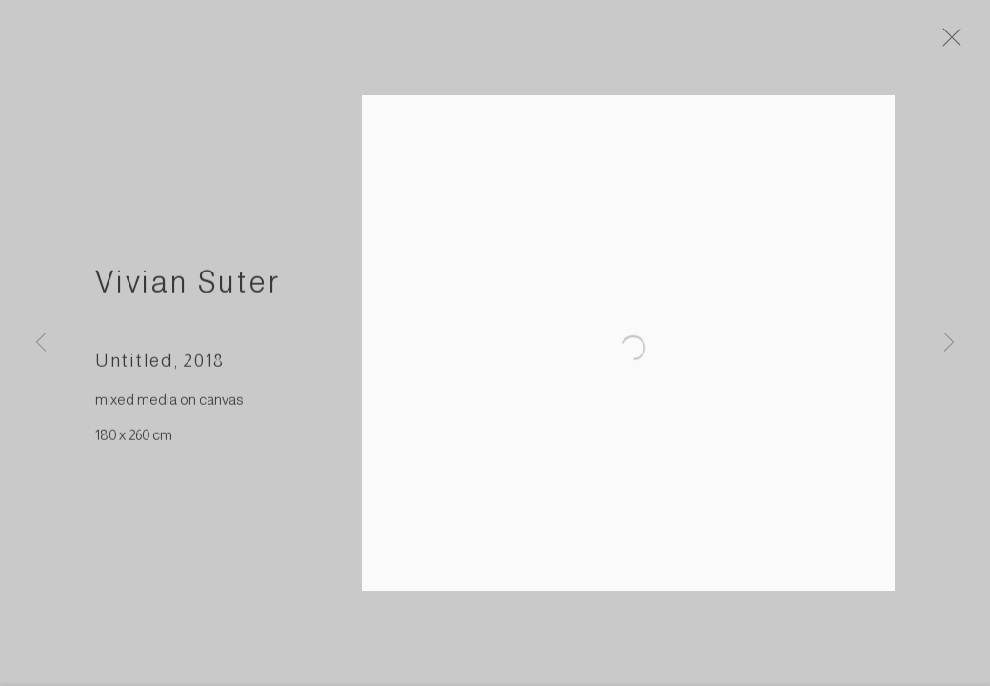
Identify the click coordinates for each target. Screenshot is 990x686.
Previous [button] (41, 343)
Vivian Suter (188, 287)
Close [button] (957, 43)
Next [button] (949, 343)
